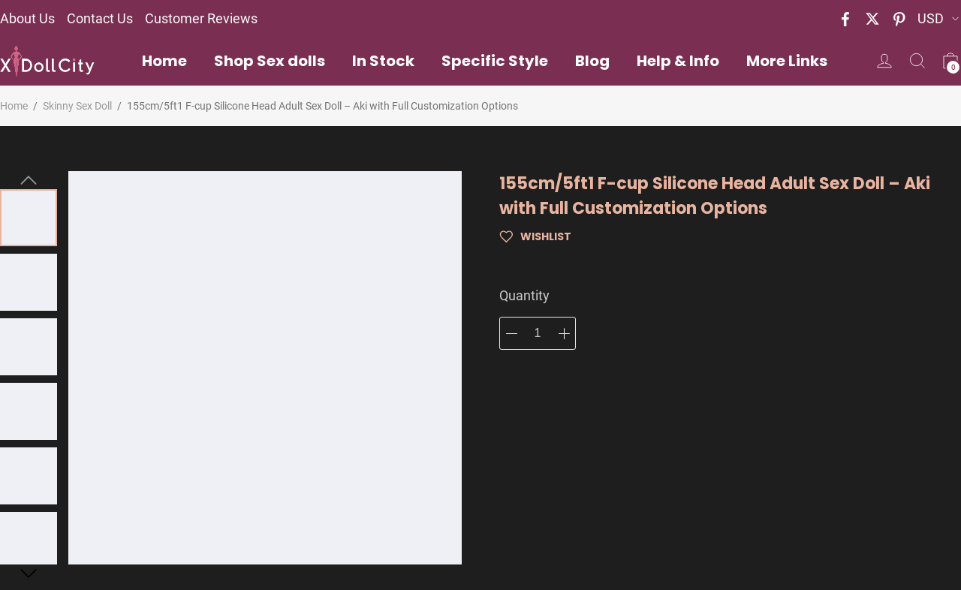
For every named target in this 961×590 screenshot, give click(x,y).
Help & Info (678, 60)
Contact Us (100, 18)
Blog (592, 60)
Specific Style (494, 60)
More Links (786, 60)
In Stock (383, 60)
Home (164, 60)
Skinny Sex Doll (77, 106)
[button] (29, 180)
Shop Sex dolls (269, 60)
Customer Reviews (201, 18)
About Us (27, 18)
